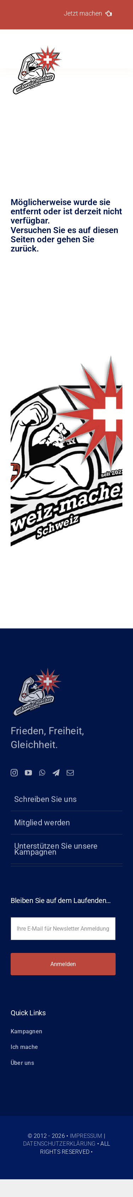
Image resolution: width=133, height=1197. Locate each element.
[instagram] (14, 775)
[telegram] (56, 775)
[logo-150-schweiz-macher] (37, 670)
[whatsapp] (42, 775)
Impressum (86, 1136)
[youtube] (28, 775)
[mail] (70, 775)
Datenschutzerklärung (59, 1143)
